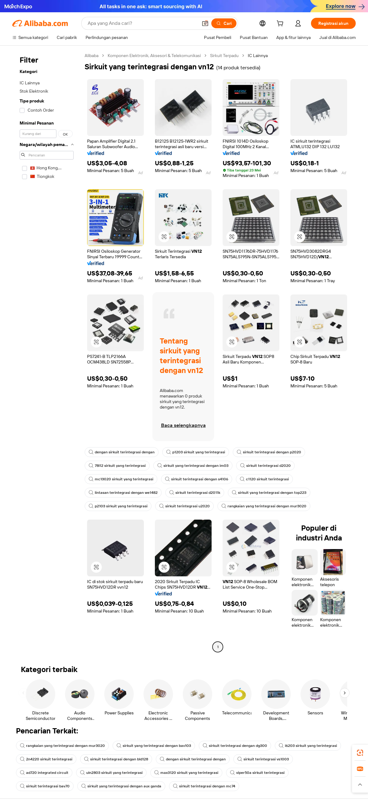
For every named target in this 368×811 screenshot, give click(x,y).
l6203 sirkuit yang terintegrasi (308, 745)
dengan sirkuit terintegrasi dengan (122, 452)
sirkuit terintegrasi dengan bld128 (116, 759)
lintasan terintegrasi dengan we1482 (123, 492)
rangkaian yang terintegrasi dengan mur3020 (263, 506)
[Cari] (223, 23)
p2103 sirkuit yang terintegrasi (118, 506)
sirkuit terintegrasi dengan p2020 (269, 452)
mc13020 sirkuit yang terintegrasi (121, 479)
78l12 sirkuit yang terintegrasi (117, 465)
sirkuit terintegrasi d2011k (194, 492)
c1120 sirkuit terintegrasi (264, 479)
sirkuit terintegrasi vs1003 (263, 759)
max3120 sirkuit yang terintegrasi (186, 772)
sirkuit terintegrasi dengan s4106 (196, 479)
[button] (205, 23)
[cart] (281, 24)
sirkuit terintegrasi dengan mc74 (204, 786)
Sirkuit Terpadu (224, 55)
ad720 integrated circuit (44, 772)
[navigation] (46, 352)
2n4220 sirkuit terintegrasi (46, 759)
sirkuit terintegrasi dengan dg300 (235, 745)
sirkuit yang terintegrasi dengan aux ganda (121, 786)
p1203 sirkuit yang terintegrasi (195, 452)
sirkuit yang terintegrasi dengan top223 (269, 492)
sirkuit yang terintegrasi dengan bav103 (154, 745)
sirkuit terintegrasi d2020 (265, 465)
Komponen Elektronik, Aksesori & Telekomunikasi (154, 55)
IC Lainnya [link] (258, 55)
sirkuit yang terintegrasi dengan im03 (192, 465)
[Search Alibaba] (142, 23)
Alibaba (91, 55)
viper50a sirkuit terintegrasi (257, 772)
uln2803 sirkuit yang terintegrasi (111, 772)
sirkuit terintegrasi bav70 (45, 786)
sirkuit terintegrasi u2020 (184, 506)
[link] (360, 753)
